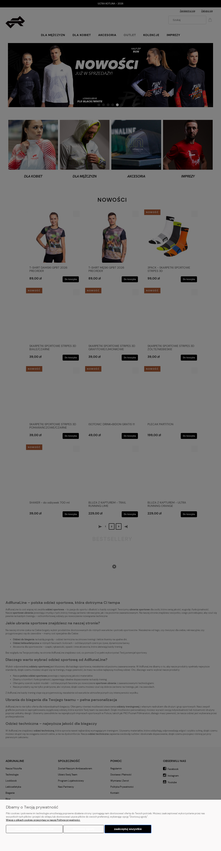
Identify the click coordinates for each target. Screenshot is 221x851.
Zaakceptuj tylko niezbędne (34, 828)
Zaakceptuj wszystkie (128, 828)
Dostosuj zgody (83, 828)
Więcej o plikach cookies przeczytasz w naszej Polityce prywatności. (43, 820)
